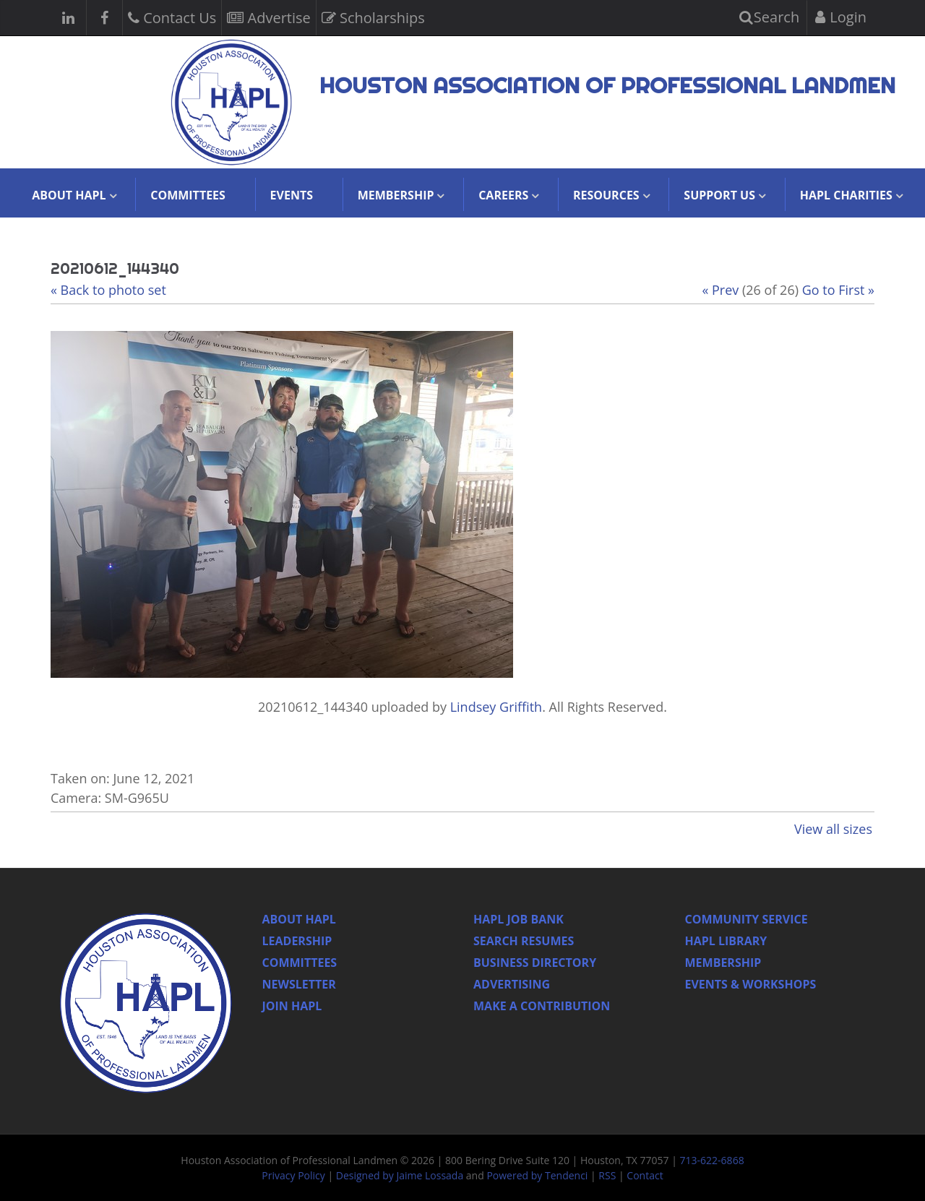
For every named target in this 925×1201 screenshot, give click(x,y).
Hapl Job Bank (518, 919)
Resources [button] (606, 195)
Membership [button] (396, 195)
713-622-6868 (712, 1160)
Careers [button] (503, 195)
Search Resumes (523, 941)
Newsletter (299, 984)
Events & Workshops (751, 984)
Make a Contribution (541, 1006)
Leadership (297, 941)
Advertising (511, 984)
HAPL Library (726, 941)
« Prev (720, 289)
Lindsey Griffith (496, 706)
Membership (723, 962)
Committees (187, 195)
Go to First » (838, 289)
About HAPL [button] (69, 195)
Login (840, 17)
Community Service (746, 919)
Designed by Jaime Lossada (399, 1175)
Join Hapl (292, 1006)
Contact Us (172, 16)
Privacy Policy (293, 1175)
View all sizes (833, 829)
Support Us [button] (719, 195)
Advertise (268, 16)
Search (769, 17)
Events (291, 195)
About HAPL (299, 919)
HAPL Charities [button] (846, 195)
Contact (645, 1175)
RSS (607, 1175)
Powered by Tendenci (537, 1175)
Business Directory (534, 962)
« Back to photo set (108, 289)
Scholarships (373, 16)
